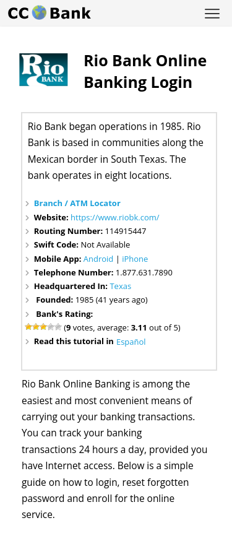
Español (131, 341)
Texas (120, 286)
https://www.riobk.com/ (115, 217)
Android (99, 258)
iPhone (135, 258)
